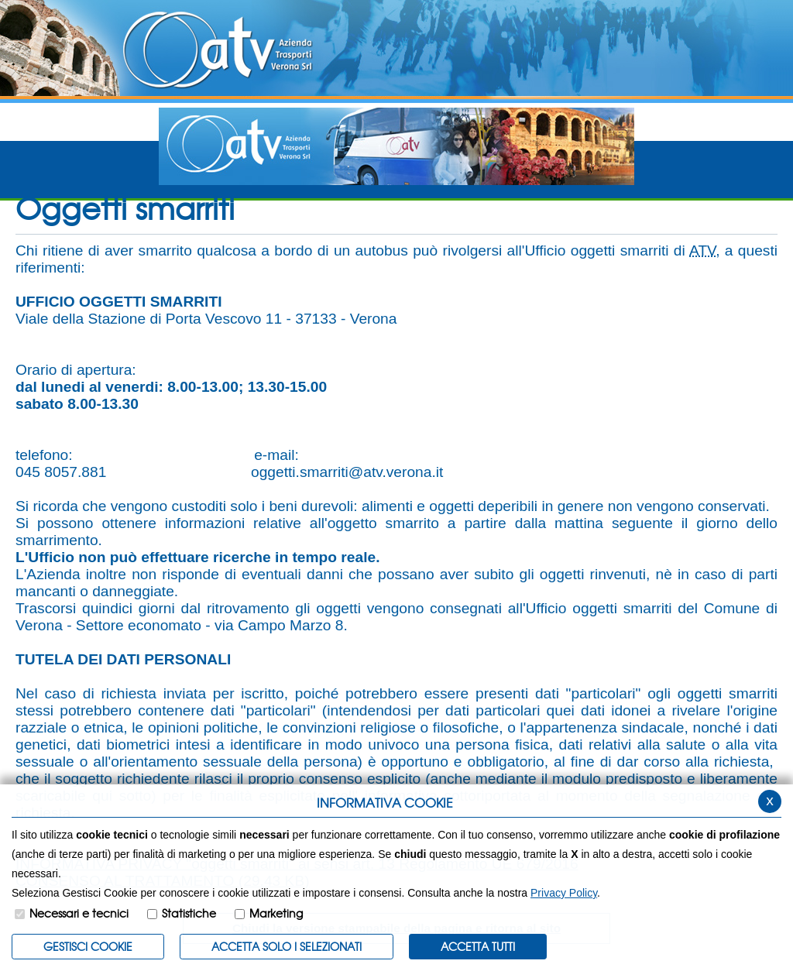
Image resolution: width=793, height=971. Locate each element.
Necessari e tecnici (79, 913)
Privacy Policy (563, 893)
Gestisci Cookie (87, 946)
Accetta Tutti (478, 946)
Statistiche (189, 913)
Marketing (276, 913)
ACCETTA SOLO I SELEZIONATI (286, 946)
